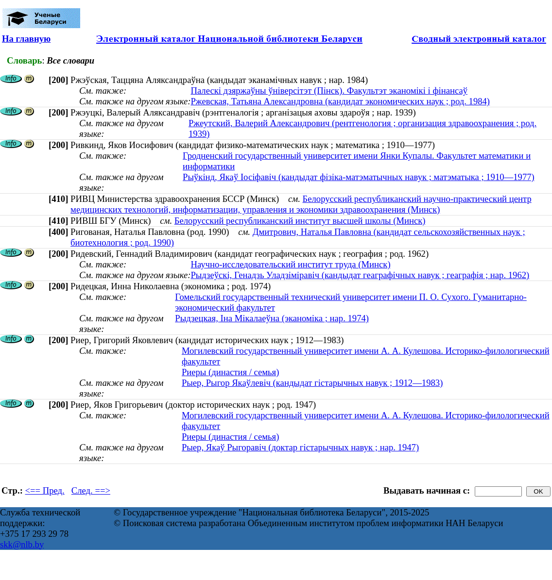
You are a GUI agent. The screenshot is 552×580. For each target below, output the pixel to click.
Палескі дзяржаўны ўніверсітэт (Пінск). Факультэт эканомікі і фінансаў (328, 90)
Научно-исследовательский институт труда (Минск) (290, 264)
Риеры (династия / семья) (230, 372)
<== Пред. (45, 490)
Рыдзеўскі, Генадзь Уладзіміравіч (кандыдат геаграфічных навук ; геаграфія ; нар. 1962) (359, 275)
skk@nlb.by (22, 544)
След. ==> (90, 490)
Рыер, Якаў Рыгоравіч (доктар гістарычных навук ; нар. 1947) (300, 447)
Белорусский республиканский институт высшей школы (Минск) (300, 220)
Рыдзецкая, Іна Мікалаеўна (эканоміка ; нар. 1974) (272, 318)
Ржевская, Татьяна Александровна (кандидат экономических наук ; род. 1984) (340, 101)
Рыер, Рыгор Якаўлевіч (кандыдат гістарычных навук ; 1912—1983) (312, 383)
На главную (26, 38)
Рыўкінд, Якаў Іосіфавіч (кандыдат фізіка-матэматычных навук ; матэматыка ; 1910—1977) (359, 177)
